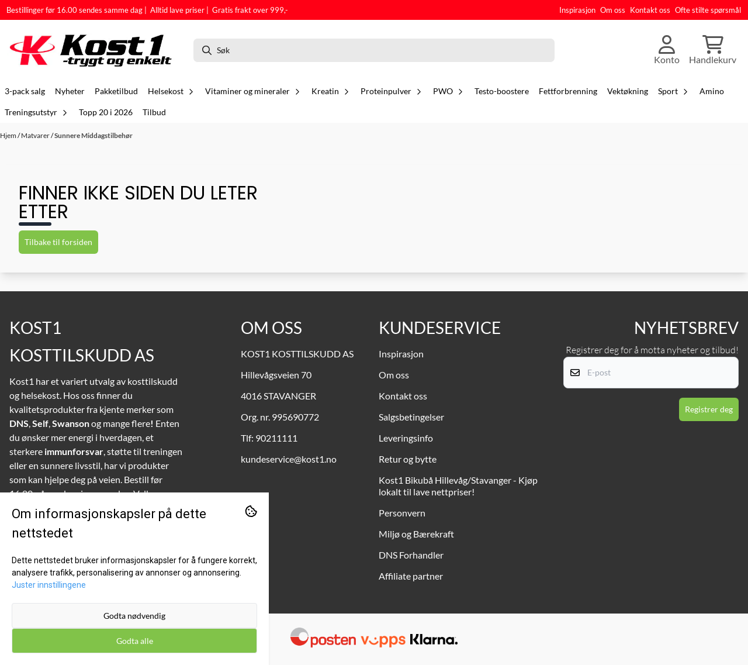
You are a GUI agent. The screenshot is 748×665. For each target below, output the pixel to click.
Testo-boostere (502, 91)
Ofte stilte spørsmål (708, 10)
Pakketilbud (116, 91)
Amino (711, 91)
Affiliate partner (411, 575)
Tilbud (154, 112)
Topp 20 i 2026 (106, 112)
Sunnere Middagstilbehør (93, 135)
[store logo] (95, 50)
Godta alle (134, 641)
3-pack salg (25, 91)
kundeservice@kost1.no (289, 458)
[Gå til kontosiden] (666, 50)
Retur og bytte (408, 458)
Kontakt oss (650, 10)
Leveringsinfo (406, 437)
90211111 (276, 437)
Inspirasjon (577, 10)
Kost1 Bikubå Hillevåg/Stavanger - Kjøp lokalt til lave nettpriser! (458, 485)
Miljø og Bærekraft (416, 533)
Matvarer (36, 135)
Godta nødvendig (134, 616)
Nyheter (70, 91)
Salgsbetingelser (411, 416)
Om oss (612, 10)
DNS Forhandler (411, 554)
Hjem (9, 135)
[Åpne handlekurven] (712, 50)
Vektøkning (627, 91)
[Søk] (374, 50)
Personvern (402, 512)
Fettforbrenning (568, 91)
